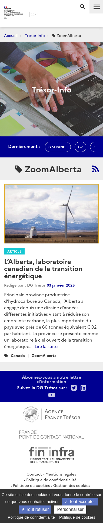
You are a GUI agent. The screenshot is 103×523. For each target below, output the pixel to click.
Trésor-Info (35, 35)
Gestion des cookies (71, 485)
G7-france (57, 146)
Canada (18, 355)
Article (14, 251)
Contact (34, 474)
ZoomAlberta (44, 355)
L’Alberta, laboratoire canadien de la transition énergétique (43, 268)
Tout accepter (79, 501)
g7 (80, 146)
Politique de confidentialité (51, 479)
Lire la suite (46, 346)
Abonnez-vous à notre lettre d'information (51, 379)
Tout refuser (35, 509)
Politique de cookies (31, 485)
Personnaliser (70, 509)
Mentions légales (60, 474)
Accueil (11, 35)
